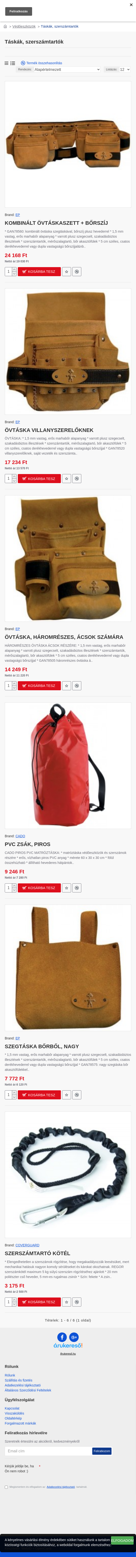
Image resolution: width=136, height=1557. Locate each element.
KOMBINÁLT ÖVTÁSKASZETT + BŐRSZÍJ (56, 223)
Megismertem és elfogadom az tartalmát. (46, 1487)
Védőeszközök (24, 26)
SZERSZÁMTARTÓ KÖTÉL (37, 1253)
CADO (20, 836)
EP (17, 215)
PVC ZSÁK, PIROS (27, 844)
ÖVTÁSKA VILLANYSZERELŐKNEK (49, 430)
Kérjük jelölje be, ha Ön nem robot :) (19, 1468)
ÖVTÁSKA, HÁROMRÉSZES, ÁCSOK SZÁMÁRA (64, 637)
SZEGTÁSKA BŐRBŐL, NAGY (42, 1046)
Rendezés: (25, 69)
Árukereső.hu (68, 1353)
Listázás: (111, 69)
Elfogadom (122, 1540)
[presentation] (73, 1470)
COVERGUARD (27, 1245)
